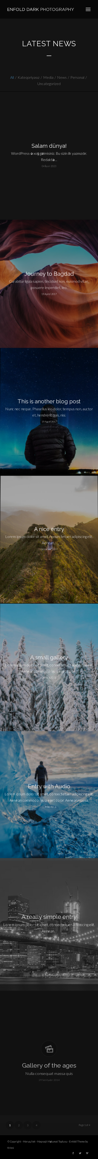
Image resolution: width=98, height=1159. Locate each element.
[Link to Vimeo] (87, 1153)
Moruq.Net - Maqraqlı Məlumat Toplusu (45, 1141)
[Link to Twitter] (80, 1153)
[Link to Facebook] (73, 1153)
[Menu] (88, 9)
